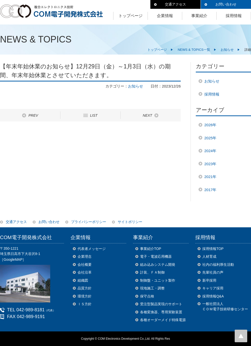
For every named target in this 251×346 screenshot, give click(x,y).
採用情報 (234, 16)
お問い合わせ (225, 4)
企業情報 (165, 16)
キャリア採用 (212, 288)
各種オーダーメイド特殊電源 (163, 320)
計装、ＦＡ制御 (152, 272)
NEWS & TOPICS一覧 (194, 50)
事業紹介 (199, 16)
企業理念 (85, 256)
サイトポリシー (130, 222)
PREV (33, 115)
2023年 (210, 164)
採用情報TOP (213, 249)
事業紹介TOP (150, 249)
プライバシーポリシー (88, 222)
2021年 (210, 177)
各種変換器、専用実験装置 (161, 312)
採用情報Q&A (213, 296)
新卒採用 (209, 280)
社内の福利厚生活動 (218, 265)
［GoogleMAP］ (13, 259)
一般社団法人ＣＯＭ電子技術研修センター (225, 306)
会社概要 (85, 265)
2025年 (210, 138)
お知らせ (227, 50)
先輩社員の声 (212, 272)
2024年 (210, 151)
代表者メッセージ (92, 249)
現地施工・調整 (152, 288)
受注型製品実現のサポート (161, 304)
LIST (94, 115)
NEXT (147, 115)
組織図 (83, 280)
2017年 (210, 190)
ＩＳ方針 (85, 304)
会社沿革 (85, 272)
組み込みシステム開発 (157, 265)
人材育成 (209, 256)
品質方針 (85, 288)
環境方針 (85, 296)
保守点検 (147, 296)
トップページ (130, 16)
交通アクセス (175, 4)
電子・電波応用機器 (156, 256)
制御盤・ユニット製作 (157, 280)
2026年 (210, 125)
